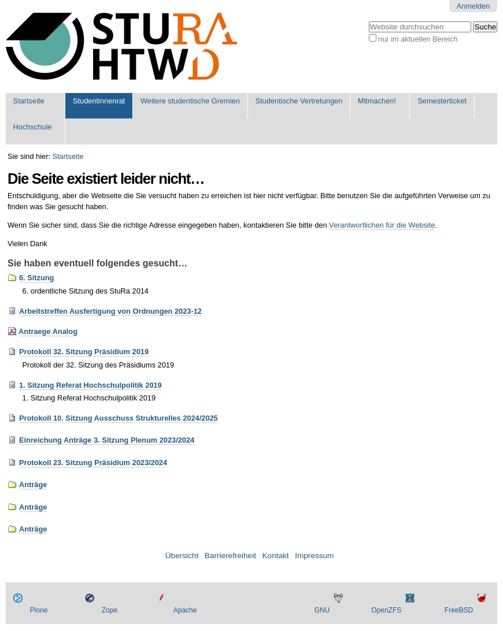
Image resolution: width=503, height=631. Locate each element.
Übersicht (181, 555)
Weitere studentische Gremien (190, 100)
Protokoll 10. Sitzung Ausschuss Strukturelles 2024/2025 (118, 418)
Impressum (314, 555)
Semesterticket (442, 100)
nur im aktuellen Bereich (417, 39)
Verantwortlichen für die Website (382, 225)
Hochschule (32, 127)
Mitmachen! (377, 100)
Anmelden (473, 6)
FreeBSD (459, 610)
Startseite (29, 100)
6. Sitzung (36, 277)
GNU (322, 610)
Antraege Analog (48, 331)
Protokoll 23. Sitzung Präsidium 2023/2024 (93, 462)
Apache (185, 610)
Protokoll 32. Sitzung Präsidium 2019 (84, 351)
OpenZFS (386, 610)
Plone (39, 610)
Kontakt (275, 555)
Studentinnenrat (99, 100)
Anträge (33, 484)
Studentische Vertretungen (298, 100)
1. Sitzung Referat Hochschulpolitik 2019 (90, 385)
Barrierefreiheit (230, 555)
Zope (109, 610)
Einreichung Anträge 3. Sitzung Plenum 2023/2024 (106, 440)
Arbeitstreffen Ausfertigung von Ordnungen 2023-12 (110, 311)
